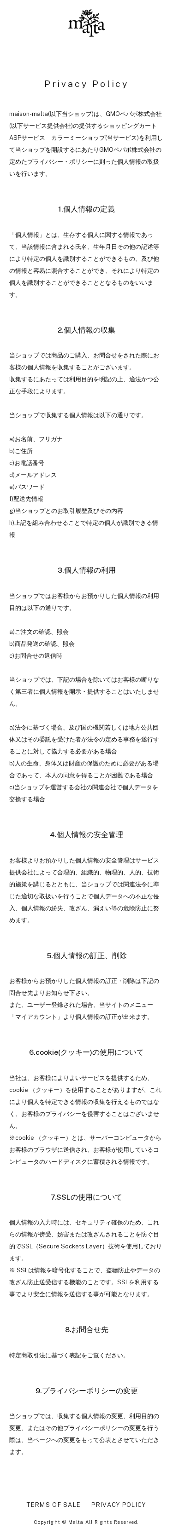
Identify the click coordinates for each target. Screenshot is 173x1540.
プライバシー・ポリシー (60, 161)
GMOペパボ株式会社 (134, 113)
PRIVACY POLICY (118, 1504)
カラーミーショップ (78, 137)
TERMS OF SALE (54, 1504)
